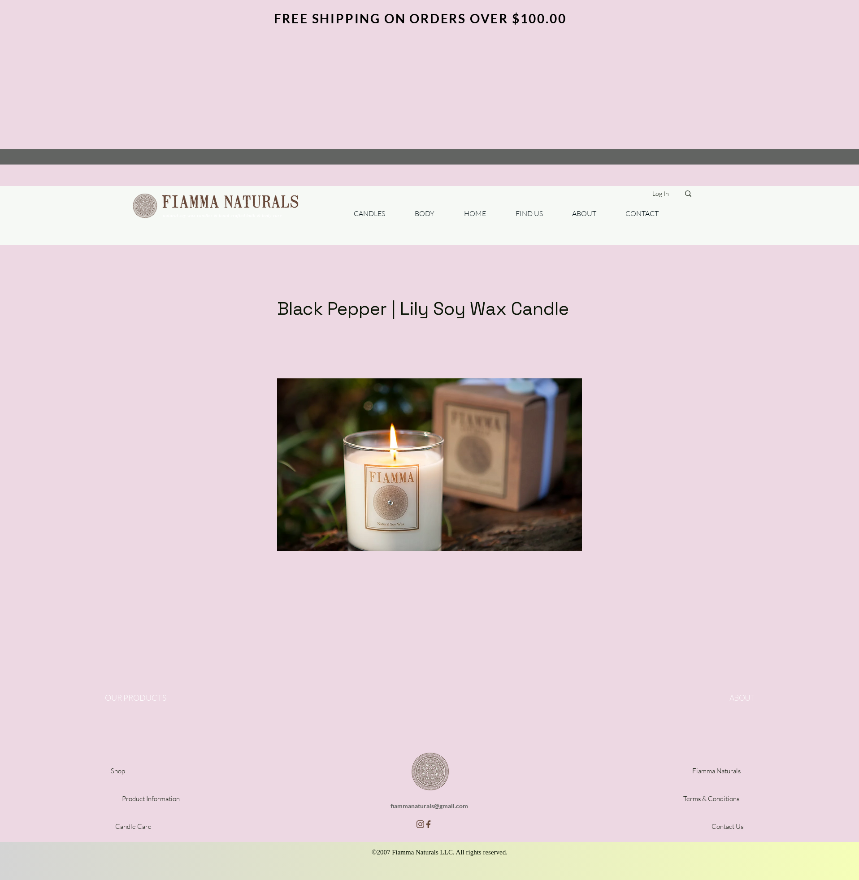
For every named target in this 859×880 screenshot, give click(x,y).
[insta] (420, 824)
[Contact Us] (727, 826)
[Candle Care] (133, 826)
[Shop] (118, 771)
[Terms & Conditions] (711, 798)
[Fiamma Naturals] (716, 771)
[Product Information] (150, 798)
